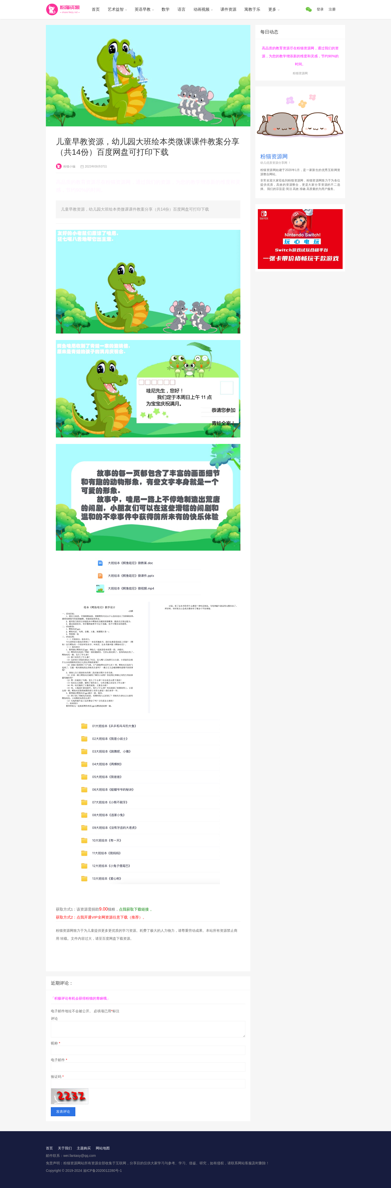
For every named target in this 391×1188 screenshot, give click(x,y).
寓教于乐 (252, 9)
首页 (96, 9)
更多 (272, 9)
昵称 (55, 1043)
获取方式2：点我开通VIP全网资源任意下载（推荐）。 (101, 917)
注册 (332, 9)
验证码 (57, 1077)
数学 (166, 9)
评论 (54, 1018)
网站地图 (103, 1148)
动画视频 (201, 9)
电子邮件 (59, 1060)
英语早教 (143, 9)
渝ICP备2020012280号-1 (102, 1171)
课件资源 (228, 9)
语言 (182, 9)
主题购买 (84, 1148)
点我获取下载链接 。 (136, 909)
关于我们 (65, 1148)
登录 (320, 9)
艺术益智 (116, 9)
